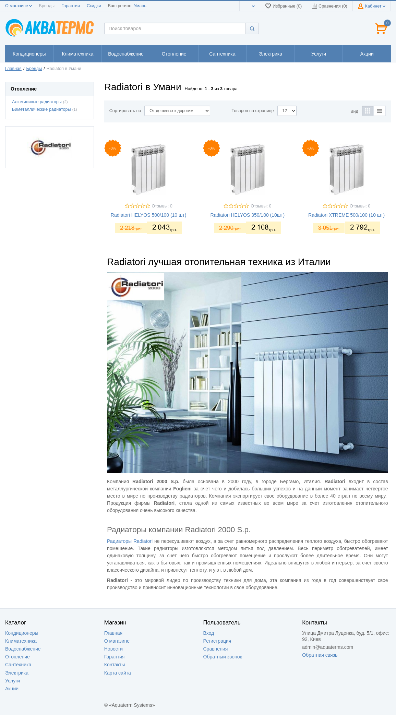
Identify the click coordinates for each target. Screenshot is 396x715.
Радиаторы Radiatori (130, 541)
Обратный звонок (222, 656)
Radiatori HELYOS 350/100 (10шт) (248, 215)
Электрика (16, 673)
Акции (12, 688)
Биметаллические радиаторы (41, 109)
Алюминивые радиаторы (37, 101)
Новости (113, 649)
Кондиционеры (21, 633)
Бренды (47, 5)
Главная (13, 68)
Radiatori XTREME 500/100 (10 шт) (346, 215)
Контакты (114, 664)
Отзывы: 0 (162, 206)
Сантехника (18, 664)
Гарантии (70, 5)
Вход (208, 633)
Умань (140, 5)
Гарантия (114, 656)
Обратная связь (319, 655)
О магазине (18, 5)
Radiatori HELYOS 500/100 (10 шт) (149, 215)
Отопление (17, 656)
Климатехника (21, 641)
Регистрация (217, 641)
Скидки (94, 5)
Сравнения (215, 649)
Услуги (12, 680)
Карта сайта (117, 673)
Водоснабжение (23, 649)
